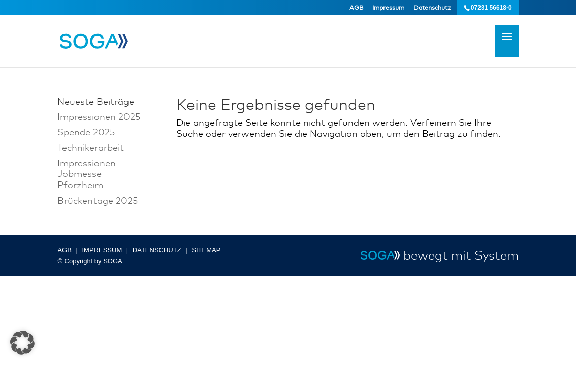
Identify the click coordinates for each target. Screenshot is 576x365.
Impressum (388, 7)
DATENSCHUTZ (157, 250)
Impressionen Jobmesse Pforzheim (86, 173)
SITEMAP (205, 250)
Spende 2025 (86, 131)
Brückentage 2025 (97, 200)
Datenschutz (432, 7)
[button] (22, 342)
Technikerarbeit (90, 147)
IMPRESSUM (102, 250)
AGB (356, 7)
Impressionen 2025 (98, 116)
